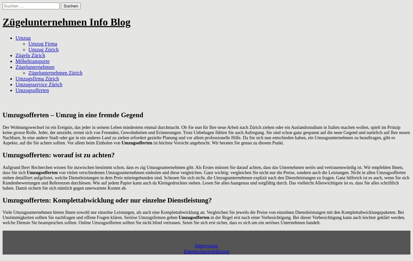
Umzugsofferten (32, 90)
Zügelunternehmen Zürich (55, 73)
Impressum (206, 245)
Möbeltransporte (32, 61)
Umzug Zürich (43, 49)
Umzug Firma (42, 44)
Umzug (23, 38)
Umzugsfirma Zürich (37, 78)
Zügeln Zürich (30, 55)
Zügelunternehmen (35, 67)
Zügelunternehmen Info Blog (66, 22)
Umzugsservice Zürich (38, 84)
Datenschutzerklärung (206, 251)
